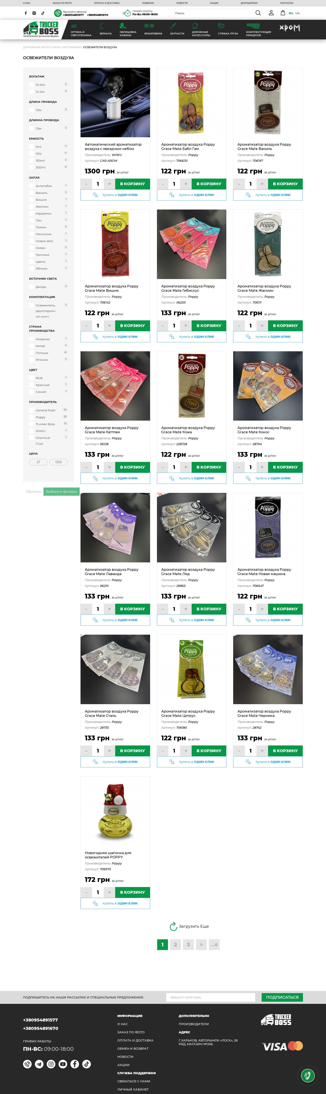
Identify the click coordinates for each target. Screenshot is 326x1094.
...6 (214, 944)
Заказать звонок (75, 11)
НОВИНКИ (148, 3)
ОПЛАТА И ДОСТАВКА (107, 3)
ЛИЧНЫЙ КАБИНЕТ (133, 1089)
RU (291, 13)
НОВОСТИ (182, 3)
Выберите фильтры (61, 492)
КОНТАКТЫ (286, 3)
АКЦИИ (214, 3)
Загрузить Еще (188, 926)
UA (297, 13)
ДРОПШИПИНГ (249, 3)
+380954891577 (73, 15)
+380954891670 (97, 15)
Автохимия (72, 47)
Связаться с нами (133, 1081)
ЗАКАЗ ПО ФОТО (62, 3)
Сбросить (33, 492)
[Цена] (38, 462)
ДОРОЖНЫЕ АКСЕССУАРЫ (42, 47)
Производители (194, 1024)
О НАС (26, 3)
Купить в (120, 195)
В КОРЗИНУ (132, 184)
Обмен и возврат (132, 1049)
